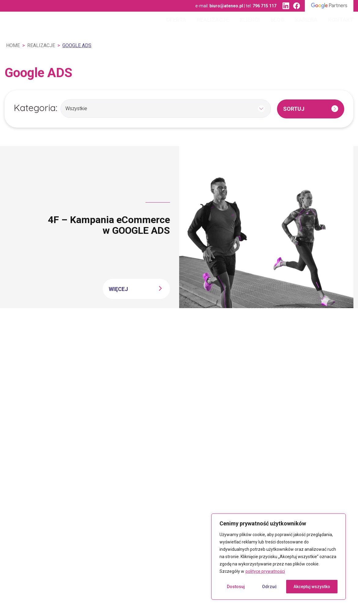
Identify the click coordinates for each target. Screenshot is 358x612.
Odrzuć (269, 586)
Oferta (176, 20)
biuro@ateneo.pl (226, 5)
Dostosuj (236, 586)
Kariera (306, 20)
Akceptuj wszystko (311, 586)
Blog (278, 20)
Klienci (250, 20)
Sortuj (293, 109)
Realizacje (213, 20)
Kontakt (340, 20)
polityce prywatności (265, 571)
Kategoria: (35, 109)
